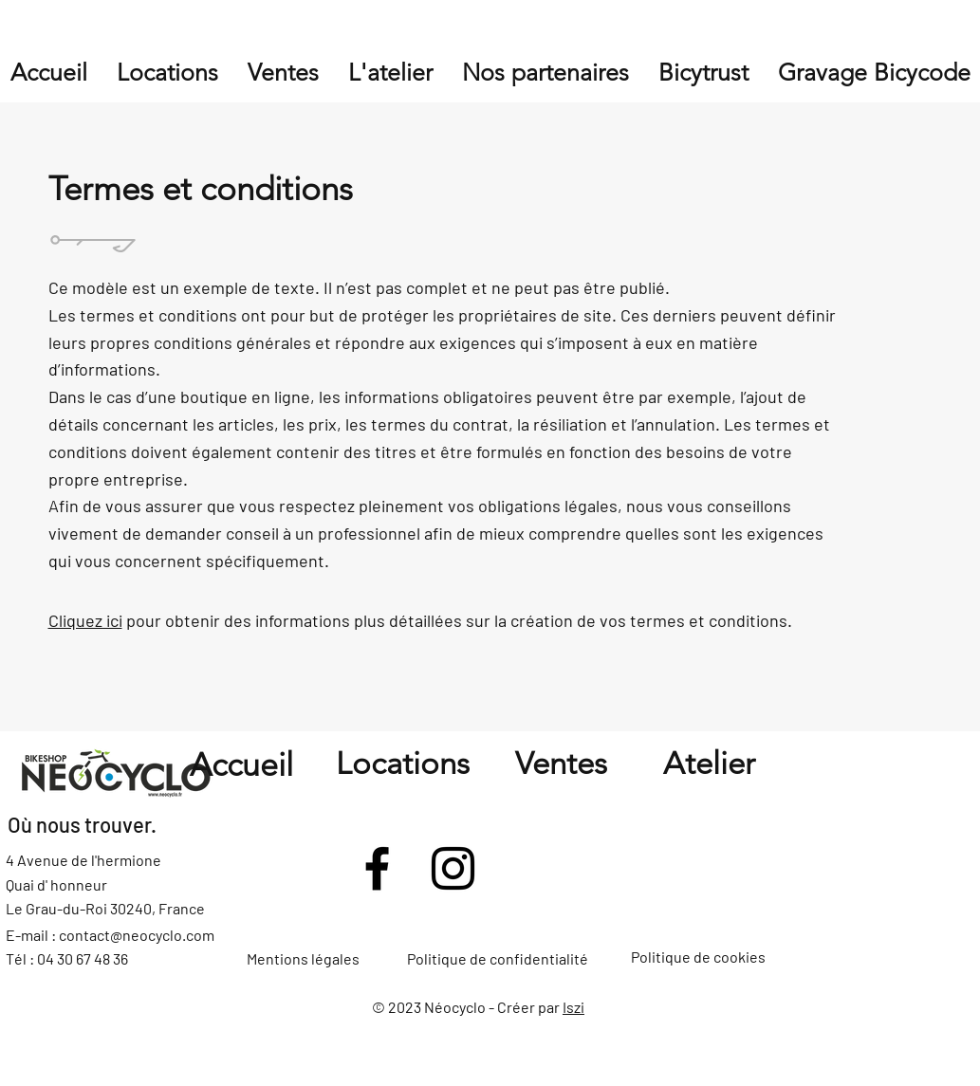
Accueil (241, 764)
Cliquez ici (85, 620)
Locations (403, 763)
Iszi (573, 1007)
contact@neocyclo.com (136, 935)
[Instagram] (453, 868)
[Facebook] (377, 868)
